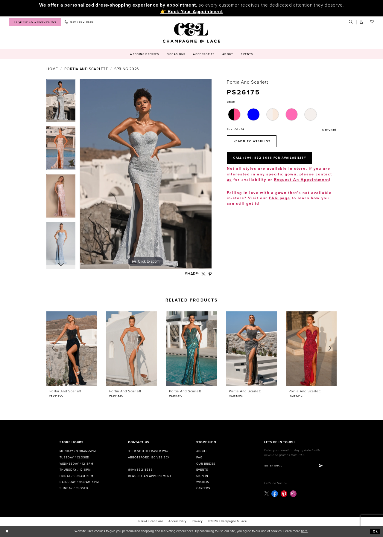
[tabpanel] (60, 103)
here (304, 531)
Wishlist (203, 482)
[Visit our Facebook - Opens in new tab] (274, 493)
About (201, 451)
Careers (203, 488)
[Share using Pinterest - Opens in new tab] (210, 274)
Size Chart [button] (329, 129)
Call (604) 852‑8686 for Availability (270, 158)
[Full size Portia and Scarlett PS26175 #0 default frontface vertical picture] (146, 174)
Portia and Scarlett (86, 69)
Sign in (202, 476)
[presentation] (71, 348)
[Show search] (351, 22)
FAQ (199, 457)
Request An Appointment (301, 180)
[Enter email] (293, 465)
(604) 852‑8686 (140, 470)
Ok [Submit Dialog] (375, 531)
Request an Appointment (149, 476)
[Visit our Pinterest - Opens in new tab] (284, 493)
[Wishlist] (372, 22)
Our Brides (205, 464)
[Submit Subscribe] (321, 465)
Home (52, 69)
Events (202, 470)
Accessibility (177, 521)
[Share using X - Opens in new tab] (203, 274)
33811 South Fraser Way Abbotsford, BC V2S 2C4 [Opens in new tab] (148, 454)
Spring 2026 (126, 69)
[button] (361, 22)
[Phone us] (79, 22)
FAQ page (280, 198)
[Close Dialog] (7, 532)
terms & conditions (149, 521)
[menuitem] (35, 22)
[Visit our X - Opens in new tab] (266, 493)
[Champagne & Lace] (191, 33)
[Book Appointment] (35, 22)
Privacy (197, 521)
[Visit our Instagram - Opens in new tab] (293, 493)
